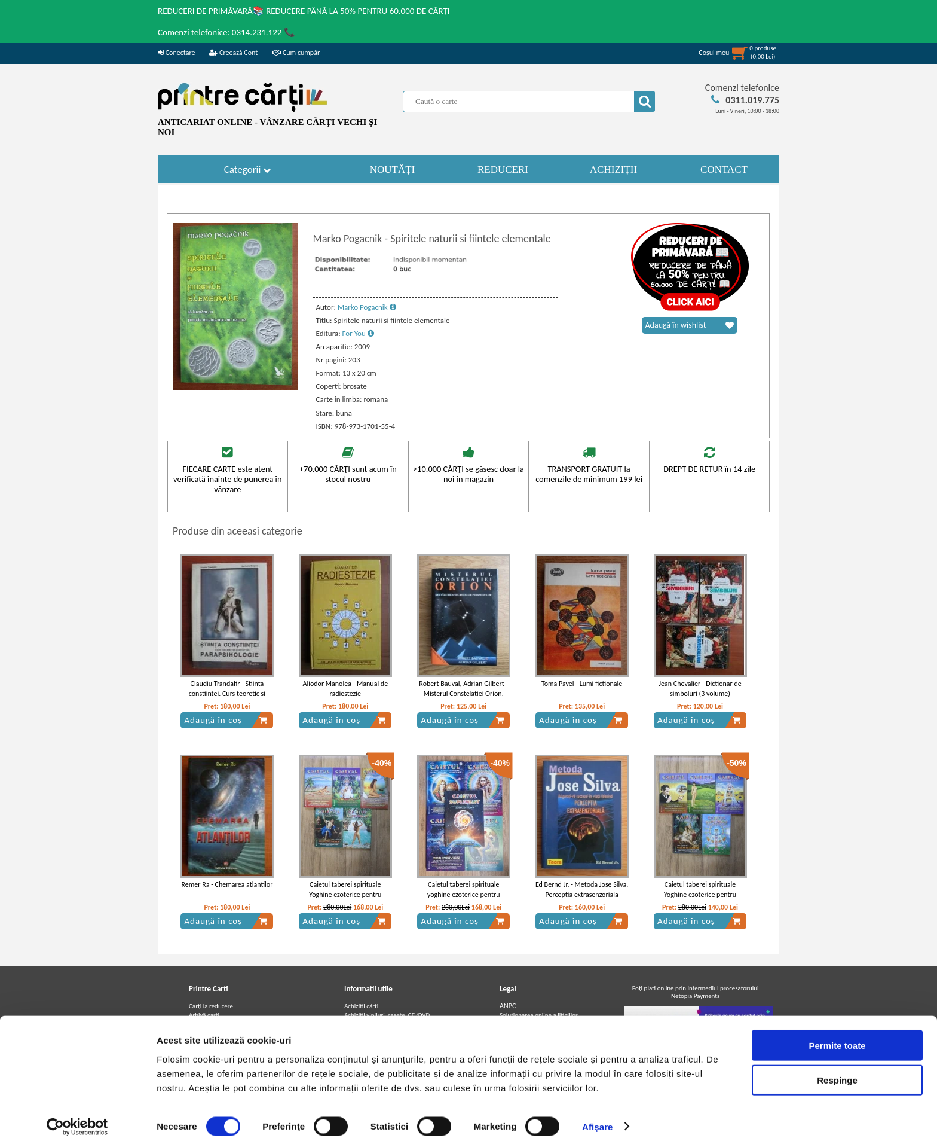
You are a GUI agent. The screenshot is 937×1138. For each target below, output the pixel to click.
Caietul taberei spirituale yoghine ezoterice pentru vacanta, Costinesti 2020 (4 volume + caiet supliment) (464, 899)
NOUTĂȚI (392, 169)
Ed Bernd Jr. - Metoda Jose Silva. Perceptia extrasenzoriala (581, 889)
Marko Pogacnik (367, 307)
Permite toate (837, 1033)
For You (358, 333)
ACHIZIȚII (613, 169)
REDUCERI (502, 169)
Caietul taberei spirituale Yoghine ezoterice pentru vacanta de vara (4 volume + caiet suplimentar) (700, 899)
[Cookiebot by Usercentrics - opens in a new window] (77, 1115)
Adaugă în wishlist (689, 325)
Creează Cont (233, 52)
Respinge (837, 1068)
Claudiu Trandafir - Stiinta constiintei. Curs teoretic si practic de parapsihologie (227, 693)
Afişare (597, 1114)
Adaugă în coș (226, 720)
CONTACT (724, 169)
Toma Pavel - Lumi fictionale (581, 683)
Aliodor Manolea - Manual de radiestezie (345, 688)
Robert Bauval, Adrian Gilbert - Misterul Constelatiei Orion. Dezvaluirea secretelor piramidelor (463, 698)
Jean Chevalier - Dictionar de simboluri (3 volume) (700, 688)
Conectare (176, 52)
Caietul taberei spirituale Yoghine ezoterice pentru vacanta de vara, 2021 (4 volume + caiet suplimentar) (345, 899)
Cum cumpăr (296, 52)
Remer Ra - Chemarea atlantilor (227, 884)
